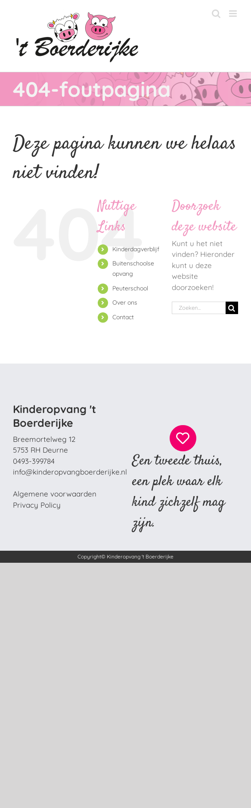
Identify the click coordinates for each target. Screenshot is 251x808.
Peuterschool (130, 288)
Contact (123, 317)
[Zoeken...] (199, 308)
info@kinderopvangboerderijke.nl (70, 471)
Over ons (124, 302)
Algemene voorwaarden (54, 493)
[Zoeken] (232, 308)
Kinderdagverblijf (135, 249)
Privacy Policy (37, 504)
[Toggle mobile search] (216, 13)
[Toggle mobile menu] (233, 13)
